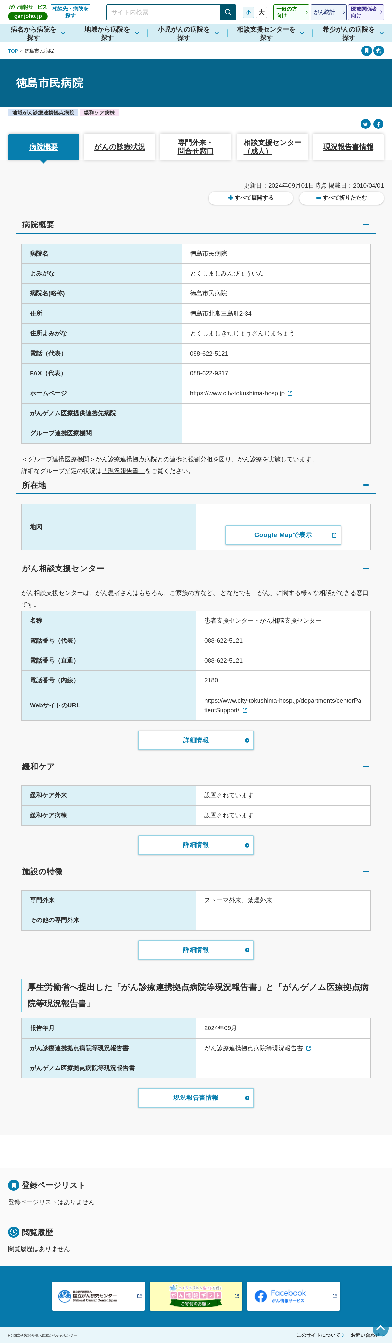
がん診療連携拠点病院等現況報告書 (254, 1048)
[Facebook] (378, 124)
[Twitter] (365, 124)
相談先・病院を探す (70, 12)
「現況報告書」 (123, 470)
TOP (13, 51)
